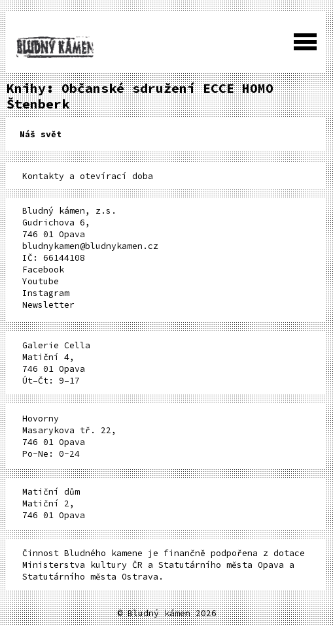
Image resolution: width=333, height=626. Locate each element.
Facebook (43, 269)
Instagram (45, 293)
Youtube (40, 281)
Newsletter (48, 304)
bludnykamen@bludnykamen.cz (90, 246)
